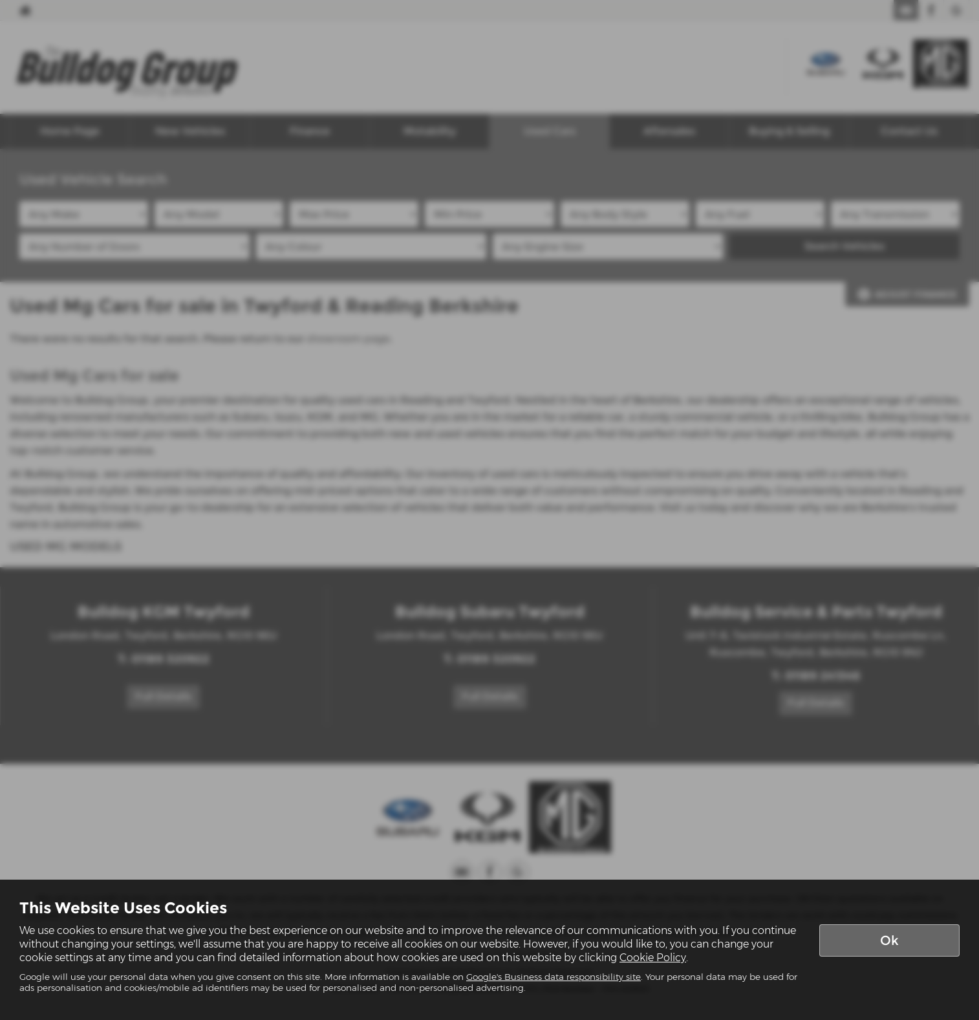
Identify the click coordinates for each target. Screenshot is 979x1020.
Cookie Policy (652, 957)
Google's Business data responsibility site (553, 976)
